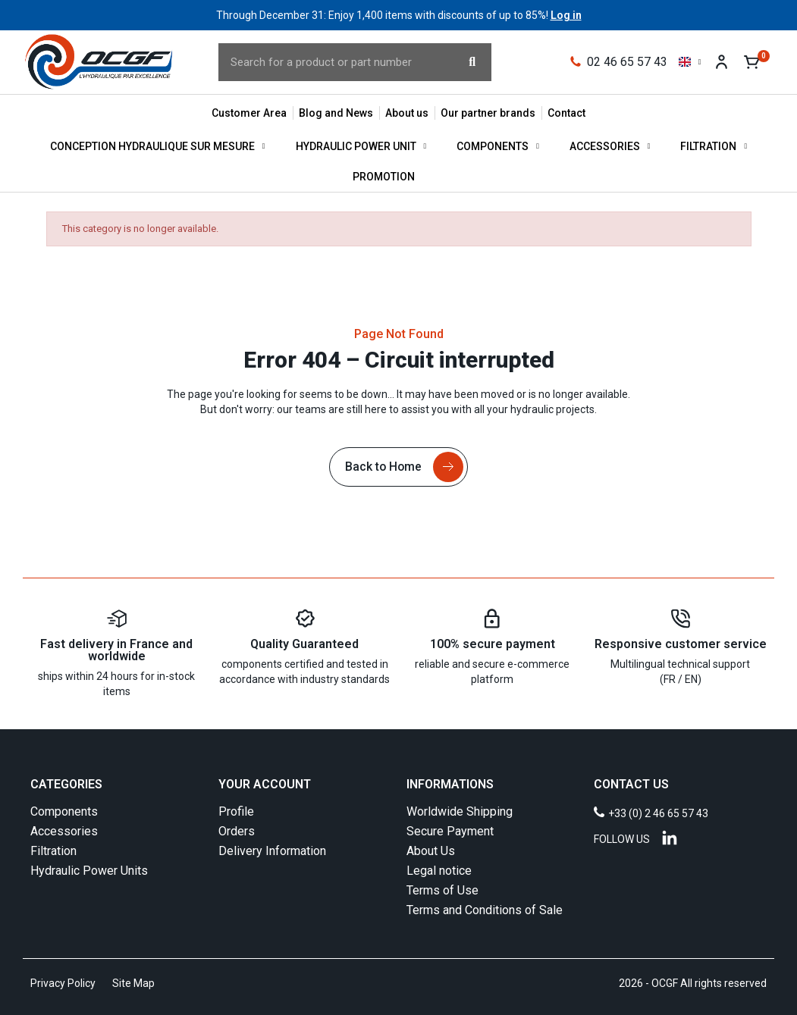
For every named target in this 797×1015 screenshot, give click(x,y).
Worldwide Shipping (459, 811)
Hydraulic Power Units (89, 870)
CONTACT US (631, 784)
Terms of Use (442, 890)
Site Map (133, 983)
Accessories (610, 146)
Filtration (713, 146)
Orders (236, 831)
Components (498, 146)
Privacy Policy (63, 983)
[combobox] (328, 62)
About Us (430, 851)
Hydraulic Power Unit (361, 146)
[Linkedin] (670, 838)
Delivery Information (272, 851)
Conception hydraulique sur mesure (157, 146)
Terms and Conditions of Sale (484, 910)
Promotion (384, 177)
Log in (566, 15)
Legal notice (439, 870)
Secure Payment (450, 831)
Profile (236, 811)
